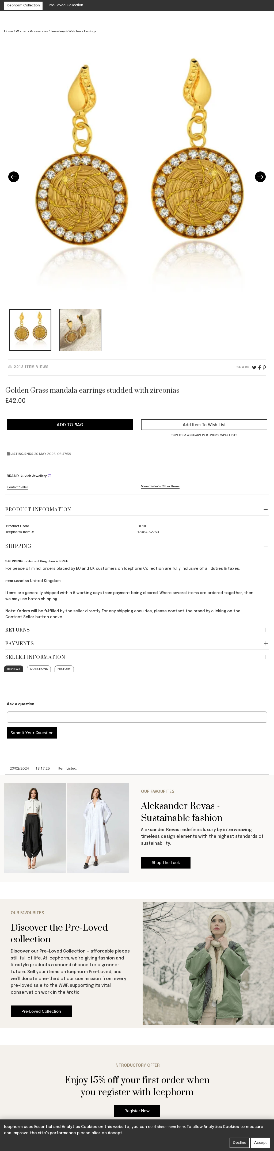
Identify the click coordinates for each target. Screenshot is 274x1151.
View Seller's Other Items (160, 486)
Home (9, 31)
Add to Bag (70, 424)
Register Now (137, 1111)
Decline (239, 1142)
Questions (39, 669)
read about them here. (167, 1127)
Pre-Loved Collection (66, 5)
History (64, 669)
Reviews (13, 669)
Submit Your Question (32, 733)
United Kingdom (41, 561)
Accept (260, 1142)
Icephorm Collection (23, 5)
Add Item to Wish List (204, 424)
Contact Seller (17, 487)
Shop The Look (166, 862)
